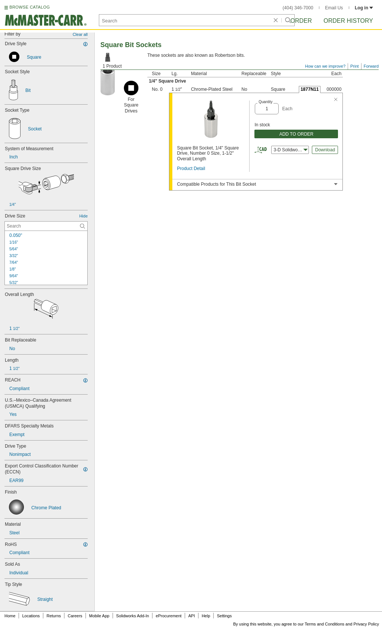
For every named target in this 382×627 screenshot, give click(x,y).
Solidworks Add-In (132, 616)
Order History (348, 21)
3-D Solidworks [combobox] (290, 149)
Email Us (334, 7)
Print (354, 66)
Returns (54, 616)
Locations (31, 616)
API (191, 616)
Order (301, 21)
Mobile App (99, 616)
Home (9, 616)
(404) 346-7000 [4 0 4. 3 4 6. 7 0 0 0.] (298, 7)
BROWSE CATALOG (29, 7)
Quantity (265, 102)
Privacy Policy (366, 624)
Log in (364, 7)
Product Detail (191, 168)
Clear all (80, 34)
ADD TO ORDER (296, 134)
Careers (75, 616)
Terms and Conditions (324, 624)
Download (325, 149)
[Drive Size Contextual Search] (46, 226)
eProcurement (169, 616)
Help (206, 616)
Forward (371, 66)
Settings (224, 616)
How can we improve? (325, 66)
